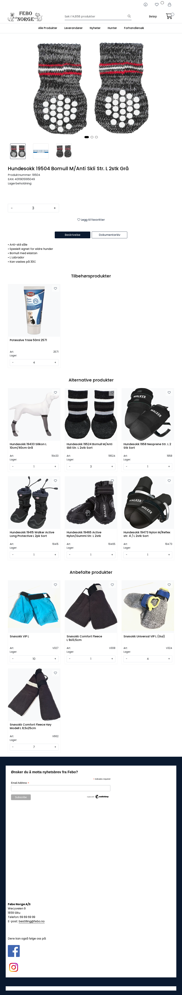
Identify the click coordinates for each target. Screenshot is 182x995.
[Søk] (96, 16)
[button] (86, 137)
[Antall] (33, 208)
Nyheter (95, 28)
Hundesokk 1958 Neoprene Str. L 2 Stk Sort (147, 446)
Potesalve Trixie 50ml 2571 (28, 340)
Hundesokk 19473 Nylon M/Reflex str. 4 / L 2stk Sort (147, 534)
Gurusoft (91, 988)
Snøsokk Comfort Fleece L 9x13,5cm (84, 638)
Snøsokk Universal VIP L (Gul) (144, 636)
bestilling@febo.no (32, 921)
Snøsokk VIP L (19, 636)
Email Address (20, 783)
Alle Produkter (47, 28)
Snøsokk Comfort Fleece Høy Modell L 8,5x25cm (30, 726)
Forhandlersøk (134, 28)
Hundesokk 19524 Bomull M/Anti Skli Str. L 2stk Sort (89, 446)
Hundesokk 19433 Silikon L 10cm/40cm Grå (28, 446)
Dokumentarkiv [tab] (109, 235)
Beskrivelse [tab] (72, 235)
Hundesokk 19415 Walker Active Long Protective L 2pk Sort (32, 534)
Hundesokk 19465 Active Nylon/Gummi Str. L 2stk (84, 534)
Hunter (112, 28)
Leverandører (73, 28)
